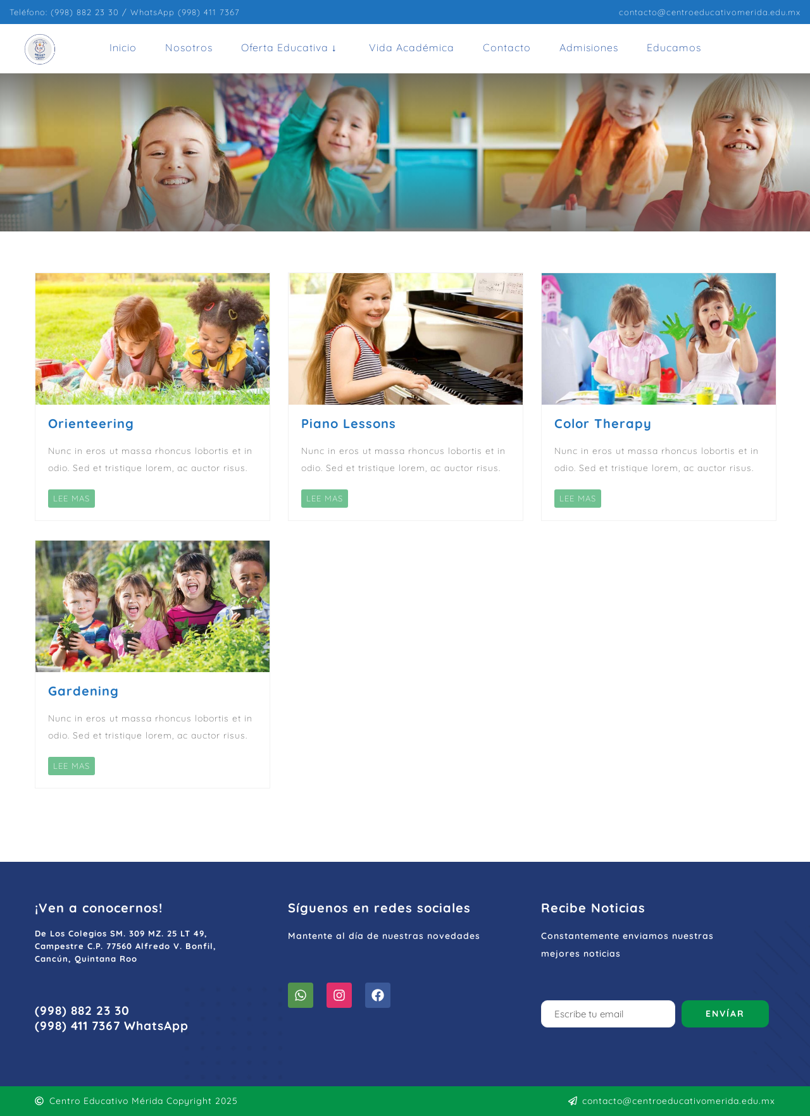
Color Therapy (603, 423)
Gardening (83, 691)
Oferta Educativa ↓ (289, 47)
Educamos (674, 47)
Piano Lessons (348, 423)
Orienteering (91, 423)
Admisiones (588, 47)
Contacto (507, 47)
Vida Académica (411, 47)
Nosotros (189, 47)
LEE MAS (71, 498)
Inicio (123, 47)
